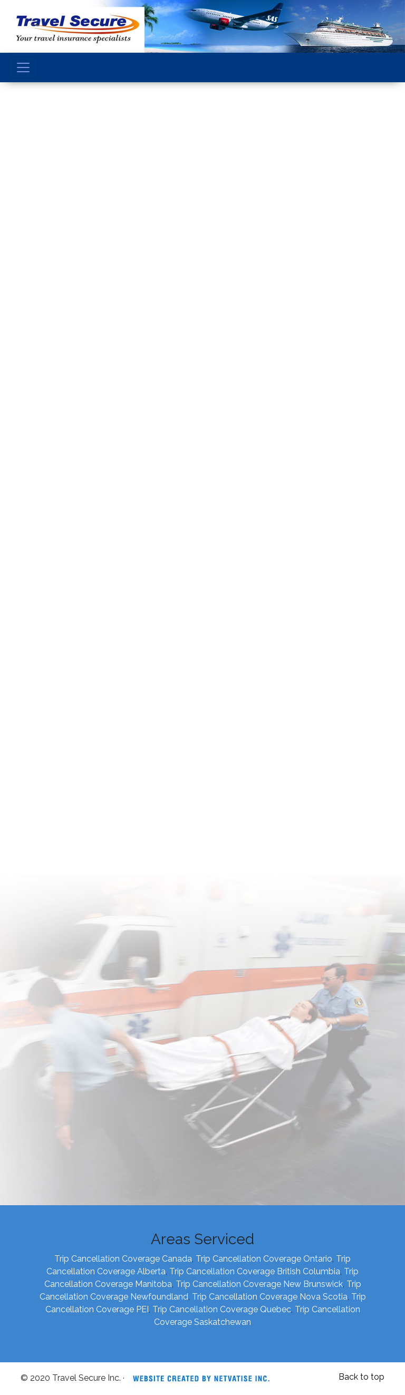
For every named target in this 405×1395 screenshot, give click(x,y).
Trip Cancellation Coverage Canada (123, 1259)
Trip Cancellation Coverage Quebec (221, 1309)
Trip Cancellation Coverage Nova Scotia (270, 1297)
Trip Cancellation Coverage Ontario (264, 1259)
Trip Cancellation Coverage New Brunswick (259, 1284)
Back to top (361, 1377)
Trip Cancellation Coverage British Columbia (254, 1271)
